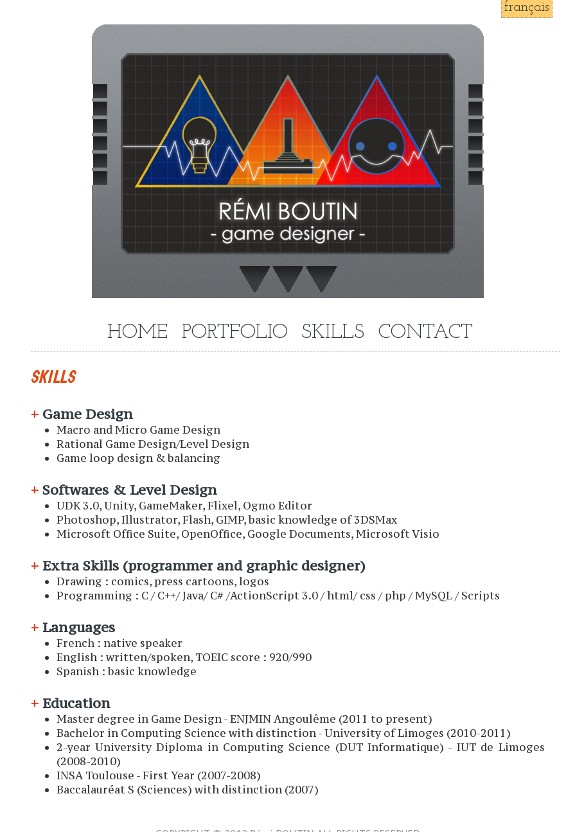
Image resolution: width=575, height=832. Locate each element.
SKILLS (332, 333)
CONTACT (425, 333)
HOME (137, 333)
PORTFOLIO (235, 333)
